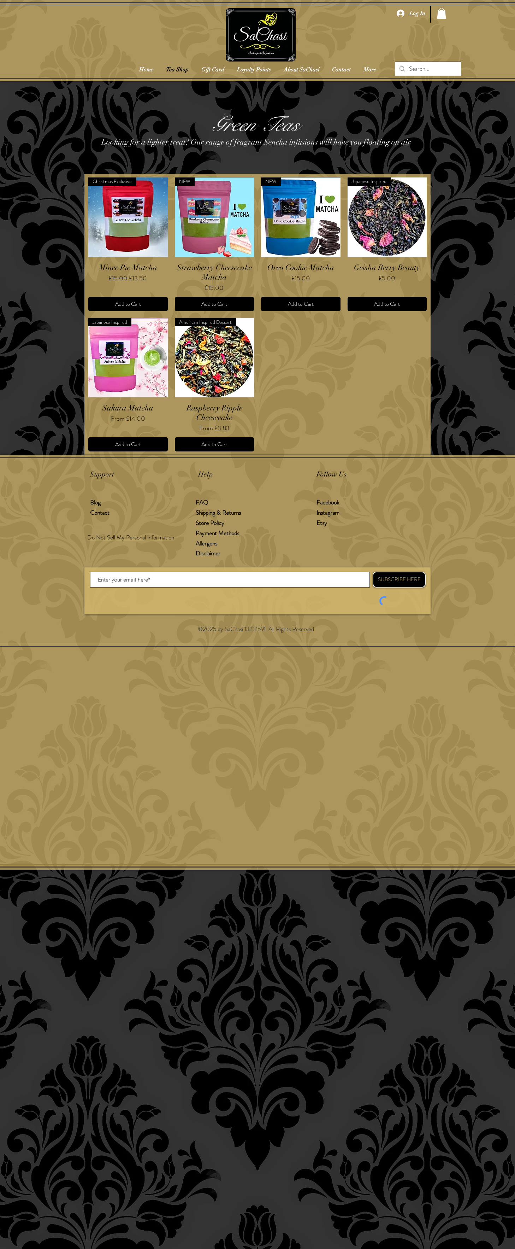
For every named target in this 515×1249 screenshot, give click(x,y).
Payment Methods (218, 533)
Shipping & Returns (219, 512)
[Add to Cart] (128, 304)
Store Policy (210, 523)
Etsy (321, 523)
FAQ (202, 502)
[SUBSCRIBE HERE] (399, 580)
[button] (441, 13)
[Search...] (427, 69)
